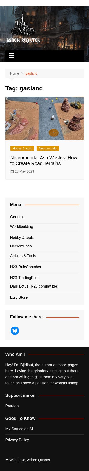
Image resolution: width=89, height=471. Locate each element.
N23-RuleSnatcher (26, 267)
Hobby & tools (22, 148)
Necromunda (47, 148)
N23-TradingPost (24, 278)
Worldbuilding (21, 227)
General (17, 217)
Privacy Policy (17, 440)
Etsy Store (19, 297)
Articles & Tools (23, 256)
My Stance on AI (19, 429)
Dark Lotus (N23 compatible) (34, 286)
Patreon (12, 406)
